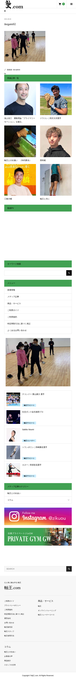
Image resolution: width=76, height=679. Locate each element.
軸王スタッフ (9, 631)
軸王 (39, 606)
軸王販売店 (8, 627)
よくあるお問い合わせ (17, 330)
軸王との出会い (14, 493)
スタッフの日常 (10, 665)
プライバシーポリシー (12, 605)
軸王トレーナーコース (46, 615)
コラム (10, 500)
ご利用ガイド (13, 310)
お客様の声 (8, 656)
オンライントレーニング (47, 610)
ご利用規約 (12, 317)
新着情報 (11, 290)
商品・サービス (14, 303)
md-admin (16, 70)
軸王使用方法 (9, 636)
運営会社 (7, 618)
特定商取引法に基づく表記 (18, 324)
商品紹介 (7, 661)
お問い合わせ (9, 623)
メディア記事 (13, 297)
